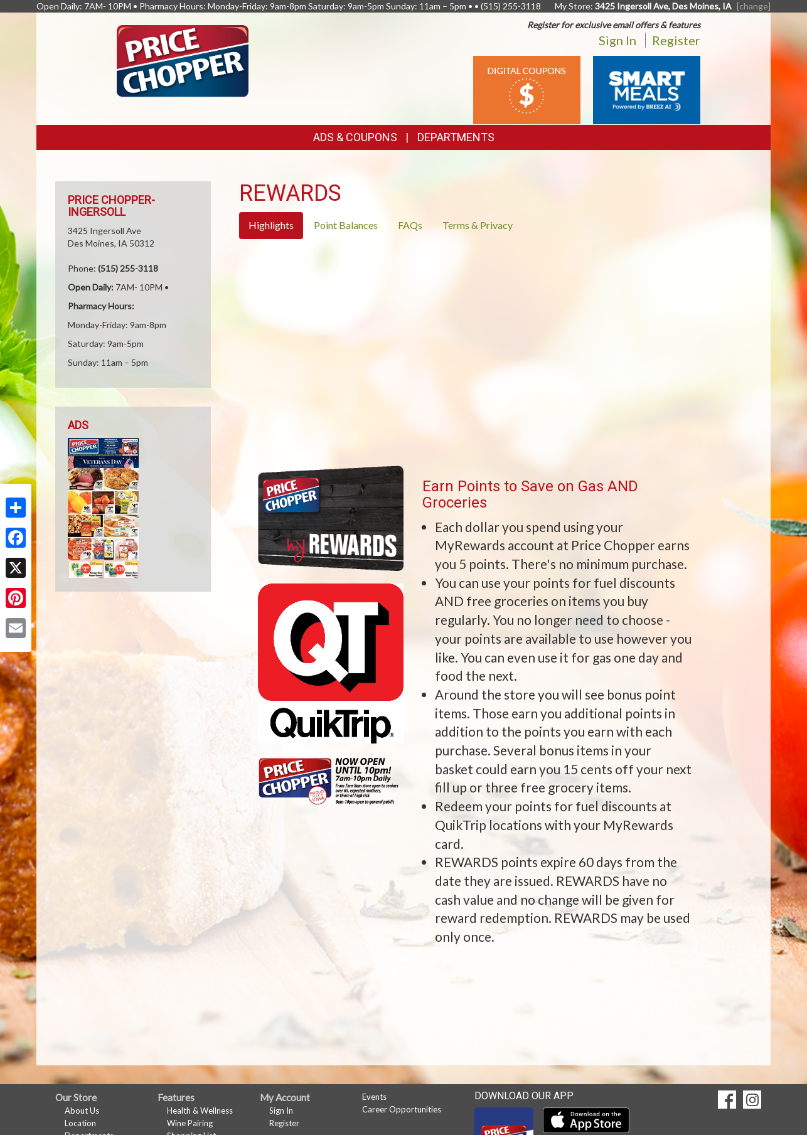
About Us (82, 1111)
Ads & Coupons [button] (355, 137)
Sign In (617, 40)
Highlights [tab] (271, 225)
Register (676, 40)
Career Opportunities (401, 1109)
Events (374, 1097)
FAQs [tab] (410, 225)
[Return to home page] (183, 60)
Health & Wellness (200, 1111)
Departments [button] (455, 137)
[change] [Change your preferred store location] (754, 6)
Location (80, 1123)
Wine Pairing (190, 1123)
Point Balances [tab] (346, 225)
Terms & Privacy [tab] (477, 225)
